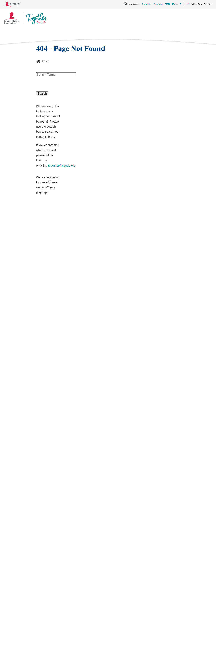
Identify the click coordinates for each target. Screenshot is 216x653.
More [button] (175, 4)
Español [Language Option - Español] (146, 4)
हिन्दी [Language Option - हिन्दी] (167, 4)
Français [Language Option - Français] (158, 4)
